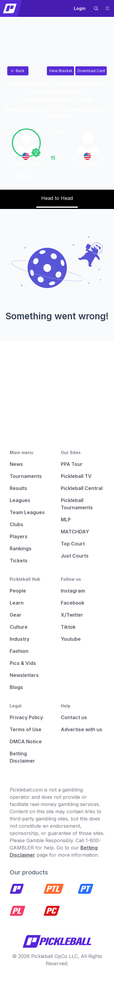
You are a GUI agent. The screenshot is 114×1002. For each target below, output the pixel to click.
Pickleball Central (82, 488)
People (18, 591)
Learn (17, 603)
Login (80, 8)
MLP (66, 520)
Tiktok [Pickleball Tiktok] (68, 627)
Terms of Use (25, 729)
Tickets (19, 561)
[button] (96, 8)
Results (18, 488)
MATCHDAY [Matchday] (75, 532)
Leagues (20, 500)
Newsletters (24, 675)
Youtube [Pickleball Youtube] (71, 639)
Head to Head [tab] (57, 198)
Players (19, 536)
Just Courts (75, 556)
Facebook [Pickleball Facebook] (72, 603)
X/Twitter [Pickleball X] (72, 615)
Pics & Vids (23, 663)
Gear (15, 615)
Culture (19, 627)
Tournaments (26, 476)
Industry (19, 639)
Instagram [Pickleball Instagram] (73, 591)
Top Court (73, 544)
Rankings (20, 548)
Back (17, 70)
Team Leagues (27, 512)
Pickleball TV (76, 476)
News (16, 464)
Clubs (16, 524)
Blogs (16, 687)
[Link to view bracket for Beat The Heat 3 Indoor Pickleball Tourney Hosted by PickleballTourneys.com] (60, 70)
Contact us (74, 717)
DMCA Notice (26, 741)
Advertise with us (81, 729)
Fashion (19, 651)
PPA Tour (72, 464)
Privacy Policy (26, 717)
